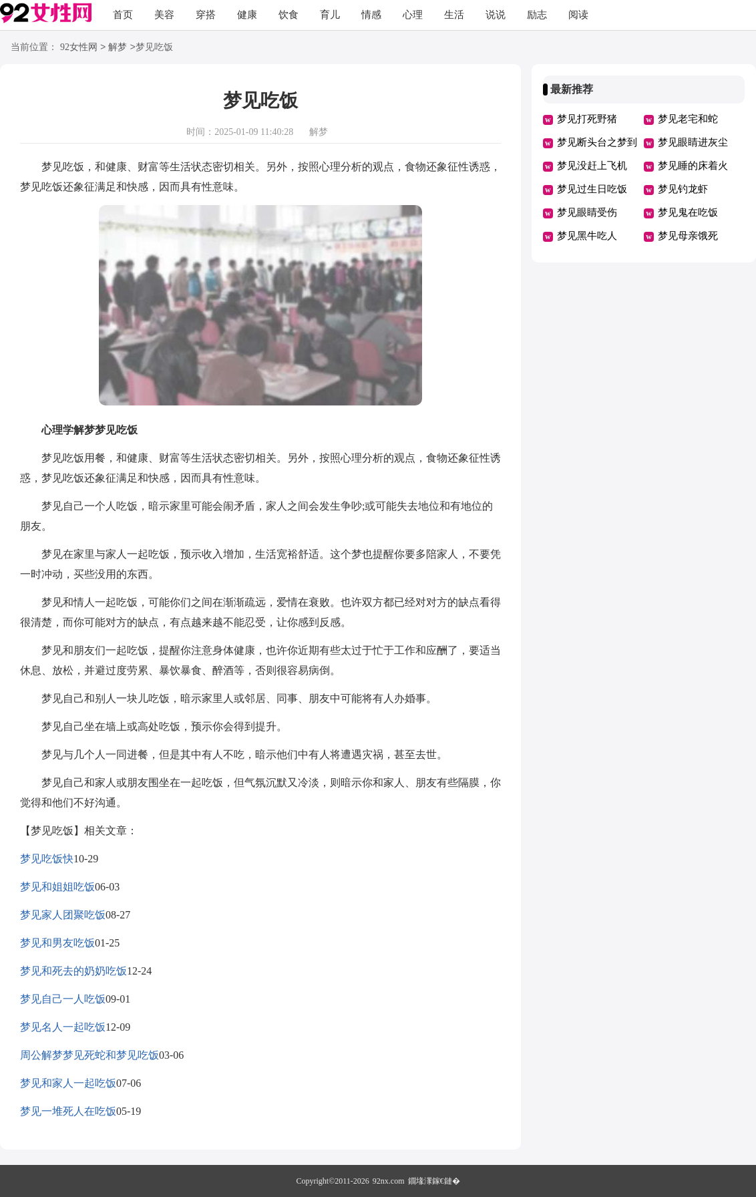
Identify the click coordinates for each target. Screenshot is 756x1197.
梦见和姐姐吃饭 (57, 886)
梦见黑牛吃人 (587, 235)
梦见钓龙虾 (683, 189)
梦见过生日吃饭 (592, 189)
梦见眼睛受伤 (587, 212)
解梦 (117, 48)
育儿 (330, 14)
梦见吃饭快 (46, 858)
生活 (454, 14)
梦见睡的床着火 (693, 165)
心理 (413, 14)
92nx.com (389, 1181)
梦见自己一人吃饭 (63, 999)
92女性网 (79, 48)
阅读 (578, 14)
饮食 (288, 14)
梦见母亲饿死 (688, 235)
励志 (537, 14)
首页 (123, 14)
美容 (164, 14)
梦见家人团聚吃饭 (63, 914)
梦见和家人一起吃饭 (68, 1083)
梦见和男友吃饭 (57, 943)
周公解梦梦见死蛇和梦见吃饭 (89, 1055)
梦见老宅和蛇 (688, 119)
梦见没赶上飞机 (592, 165)
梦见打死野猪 (587, 119)
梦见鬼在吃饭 (688, 212)
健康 (247, 14)
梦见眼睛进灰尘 (693, 142)
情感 (371, 14)
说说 (496, 14)
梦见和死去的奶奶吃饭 (73, 971)
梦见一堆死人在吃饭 (68, 1111)
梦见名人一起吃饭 (63, 1027)
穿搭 (206, 14)
